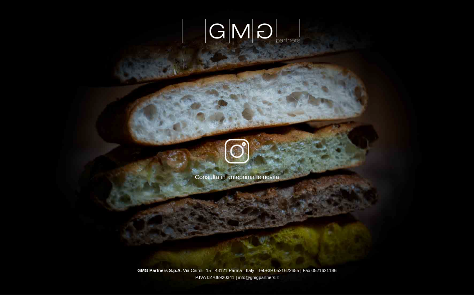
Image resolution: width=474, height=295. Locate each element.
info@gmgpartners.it (258, 277)
